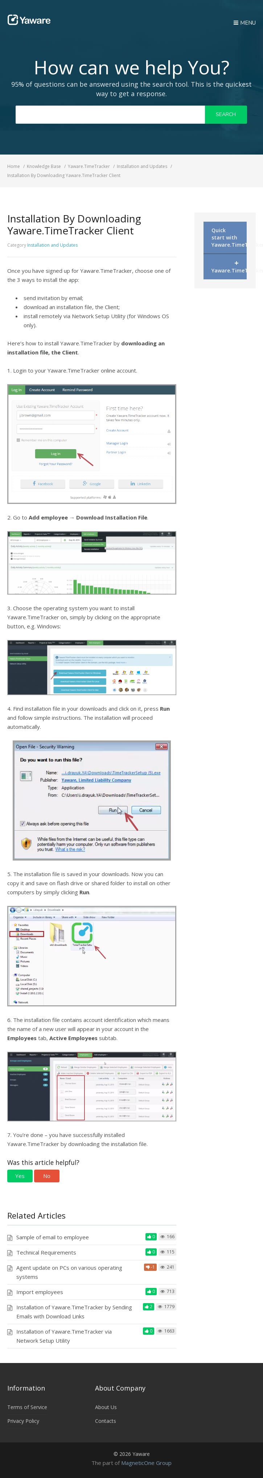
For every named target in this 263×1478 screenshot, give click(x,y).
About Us (106, 1407)
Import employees (39, 1292)
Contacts (105, 1420)
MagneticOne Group (146, 1462)
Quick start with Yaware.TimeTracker (229, 237)
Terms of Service (27, 1407)
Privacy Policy (23, 1420)
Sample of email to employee (52, 1237)
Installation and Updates (52, 245)
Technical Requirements (46, 1252)
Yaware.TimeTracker (229, 266)
